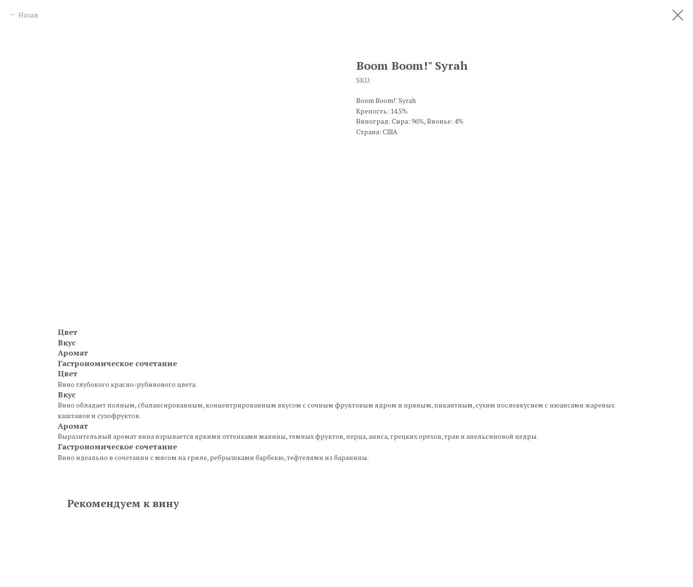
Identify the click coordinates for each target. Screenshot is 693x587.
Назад (28, 14)
